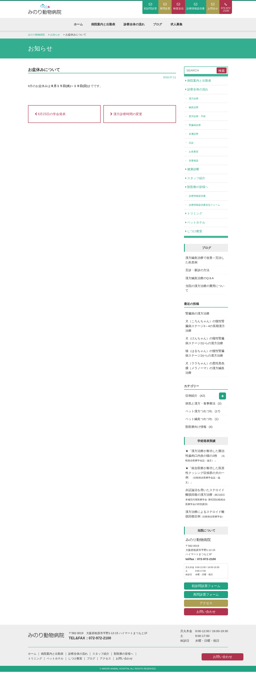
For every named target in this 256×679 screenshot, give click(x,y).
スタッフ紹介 (195, 179)
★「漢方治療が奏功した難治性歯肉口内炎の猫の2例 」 (205, 461)
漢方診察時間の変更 (126, 114)
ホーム (78, 24)
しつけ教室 (194, 233)
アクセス (206, 610)
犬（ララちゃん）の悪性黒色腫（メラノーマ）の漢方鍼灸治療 (205, 372)
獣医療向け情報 (196, 432)
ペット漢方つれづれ (199, 416)
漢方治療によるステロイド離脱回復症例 (206, 521)
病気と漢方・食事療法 (201, 408)
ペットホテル (195, 224)
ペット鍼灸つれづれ (199, 424)
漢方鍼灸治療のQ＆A (200, 280)
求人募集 (176, 24)
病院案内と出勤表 (103, 24)
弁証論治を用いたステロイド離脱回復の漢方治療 (206, 504)
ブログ (157, 24)
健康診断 (192, 170)
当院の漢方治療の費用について (205, 291)
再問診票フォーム (206, 602)
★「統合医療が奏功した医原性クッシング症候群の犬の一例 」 (205, 481)
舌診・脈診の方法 (198, 272)
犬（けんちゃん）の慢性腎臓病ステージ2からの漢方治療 (205, 344)
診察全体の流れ (134, 24)
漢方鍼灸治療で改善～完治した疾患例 (205, 262)
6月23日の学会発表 (50, 114)
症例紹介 (192, 400)
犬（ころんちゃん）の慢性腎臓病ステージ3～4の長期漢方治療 (205, 329)
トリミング (194, 215)
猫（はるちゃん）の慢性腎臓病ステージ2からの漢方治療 (205, 357)
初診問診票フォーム (206, 593)
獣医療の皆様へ (197, 188)
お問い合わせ (206, 619)
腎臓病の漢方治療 (198, 316)
